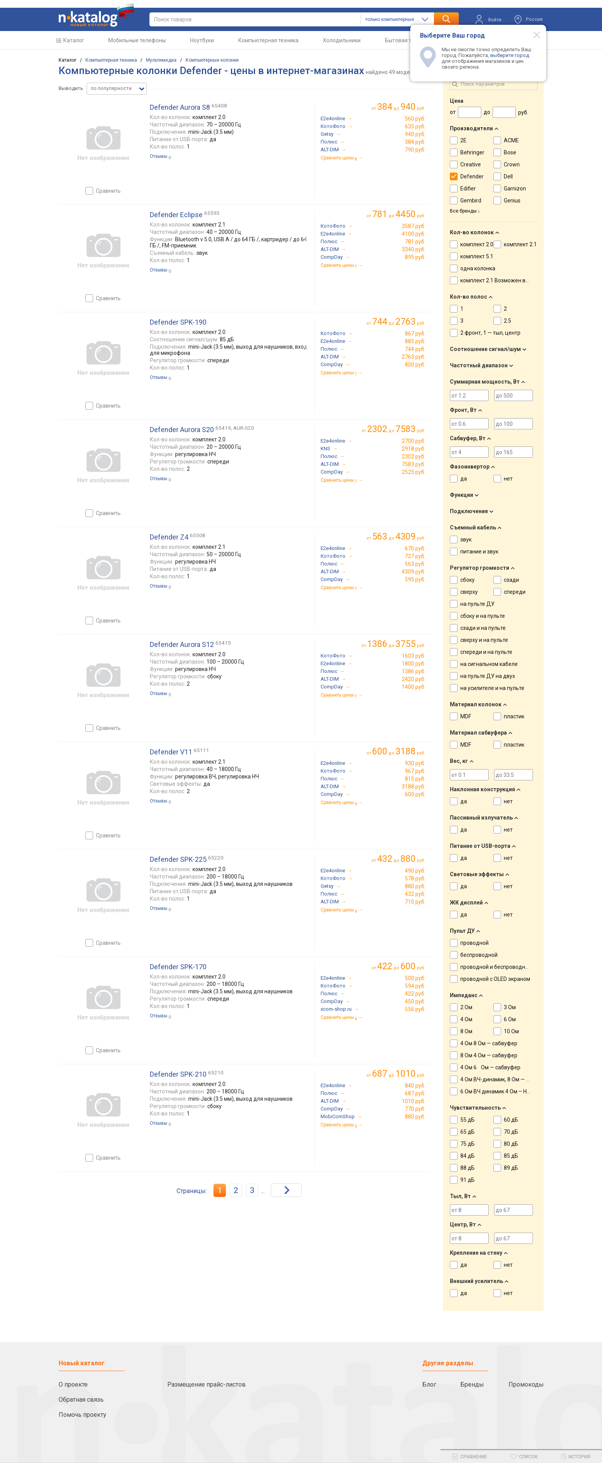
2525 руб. (413, 472)
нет (508, 479)
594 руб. (415, 986)
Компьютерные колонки (212, 60)
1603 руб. (413, 656)
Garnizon (515, 188)
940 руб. (415, 134)
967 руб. (415, 771)
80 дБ (511, 1144)
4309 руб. (413, 572)
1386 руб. (413, 671)
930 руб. (415, 763)
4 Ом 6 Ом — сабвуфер (490, 1067)
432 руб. (415, 894)
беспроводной (479, 955)
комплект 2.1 (520, 244)
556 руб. (415, 1009)
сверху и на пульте (484, 640)
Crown (512, 164)
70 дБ (511, 1132)
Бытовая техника (407, 40)
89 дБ (511, 1168)
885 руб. (415, 341)
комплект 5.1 (476, 256)
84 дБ (467, 1156)
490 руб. (415, 871)
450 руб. (415, 1001)
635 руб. (415, 126)
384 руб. (415, 142)
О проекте (73, 1384)
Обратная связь (81, 1399)
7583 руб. (413, 464)
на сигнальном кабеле (489, 664)
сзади (511, 580)
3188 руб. (413, 786)
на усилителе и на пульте (492, 688)
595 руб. (415, 579)
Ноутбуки (202, 40)
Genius (512, 200)
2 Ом (466, 1007)
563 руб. (415, 564)
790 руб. (415, 150)
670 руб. (415, 548)
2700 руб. (413, 441)
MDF (465, 716)
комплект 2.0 (476, 244)
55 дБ (467, 1120)
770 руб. (415, 1109)
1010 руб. (413, 1101)
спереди (515, 592)
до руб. (401, 107)
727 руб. (415, 556)
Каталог (73, 40)
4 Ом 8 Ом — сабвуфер (488, 1043)
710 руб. (415, 902)
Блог (429, 1384)
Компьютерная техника (268, 40)
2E (463, 140)
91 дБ (467, 1180)
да (463, 479)
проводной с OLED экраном (495, 979)
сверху (469, 592)
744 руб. (415, 349)
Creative (470, 164)
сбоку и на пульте (482, 616)
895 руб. (415, 257)
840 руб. (415, 1086)
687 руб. (415, 1093)
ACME (511, 140)
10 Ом (511, 1031)
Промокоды (526, 1384)
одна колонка (477, 268)
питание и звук (479, 551)
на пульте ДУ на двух (487, 676)
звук (466, 539)
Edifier (468, 188)
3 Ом (510, 1007)
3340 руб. (413, 249)
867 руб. (415, 333)
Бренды (472, 1384)
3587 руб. (413, 226)
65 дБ (467, 1132)
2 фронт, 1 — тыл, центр (490, 333)
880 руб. (415, 886)
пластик (514, 716)
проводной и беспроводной (495, 967)
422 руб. (415, 994)
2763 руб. (413, 357)
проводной (474, 943)
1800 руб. (413, 664)
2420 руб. (413, 679)
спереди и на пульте (486, 652)
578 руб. (415, 878)
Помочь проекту (82, 1414)
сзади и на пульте (483, 628)
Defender (472, 176)
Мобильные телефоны (137, 40)
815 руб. (415, 779)
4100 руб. (413, 234)
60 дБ (511, 1120)
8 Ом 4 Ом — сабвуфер (488, 1055)
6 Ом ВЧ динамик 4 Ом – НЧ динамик (507, 1091)
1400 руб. (413, 687)
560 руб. (415, 119)
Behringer (472, 152)
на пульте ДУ (477, 604)
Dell (508, 176)
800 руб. (415, 364)
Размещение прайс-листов (206, 1384)
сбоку (467, 580)
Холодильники (342, 40)
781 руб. (415, 242)
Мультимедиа (161, 60)
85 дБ (511, 1156)
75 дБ (467, 1144)
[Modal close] (532, 34)
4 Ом (466, 1019)
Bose (510, 152)
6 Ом (510, 1019)
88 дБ (467, 1168)
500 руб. (415, 978)
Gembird (470, 200)
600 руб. (415, 794)
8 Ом (466, 1031)
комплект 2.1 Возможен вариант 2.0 (506, 280)
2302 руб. (413, 456)
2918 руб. (413, 449)
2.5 (507, 321)
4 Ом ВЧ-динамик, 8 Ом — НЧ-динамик (508, 1079)
